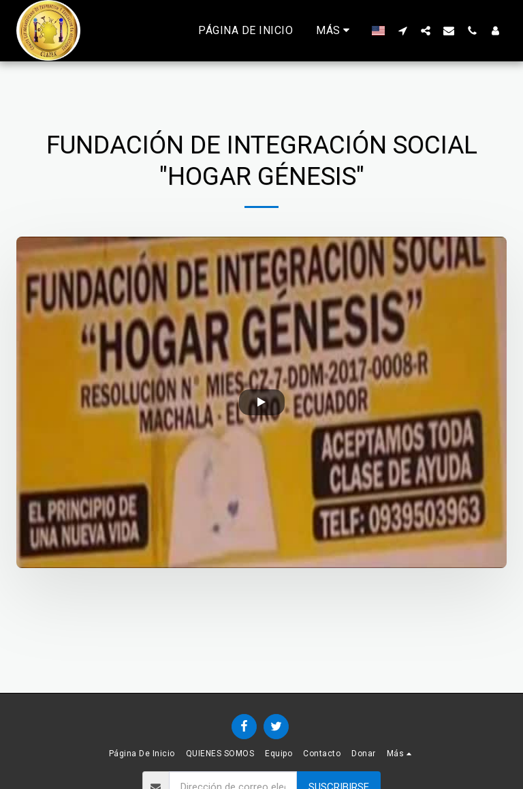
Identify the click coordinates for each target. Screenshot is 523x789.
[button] (402, 30)
